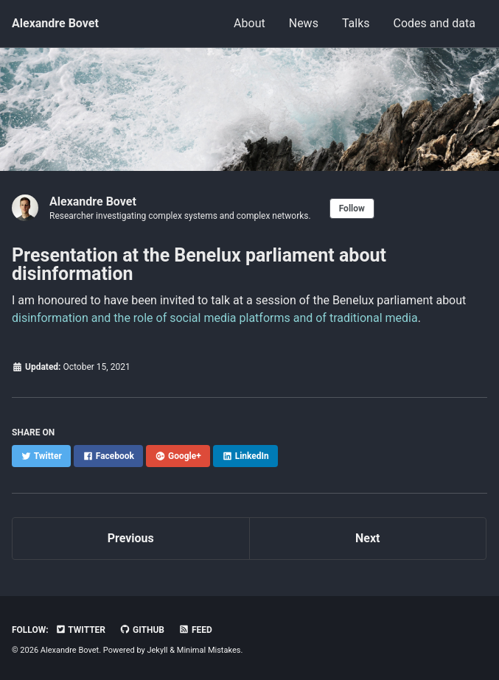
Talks (356, 23)
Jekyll (157, 650)
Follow (352, 208)
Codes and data (434, 23)
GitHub (141, 630)
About (249, 23)
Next (367, 538)
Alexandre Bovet (55, 23)
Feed (195, 630)
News (303, 23)
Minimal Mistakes (209, 650)
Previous (131, 538)
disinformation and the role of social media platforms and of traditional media (215, 318)
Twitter (80, 630)
